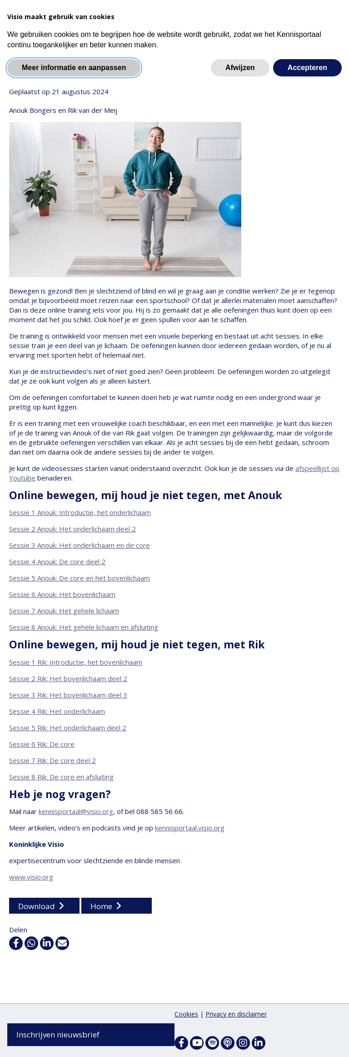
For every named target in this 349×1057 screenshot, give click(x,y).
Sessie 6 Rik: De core (42, 744)
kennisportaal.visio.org (189, 828)
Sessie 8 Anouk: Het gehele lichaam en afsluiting (83, 627)
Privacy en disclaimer (236, 1014)
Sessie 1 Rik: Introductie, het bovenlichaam (75, 662)
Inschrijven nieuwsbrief (58, 1034)
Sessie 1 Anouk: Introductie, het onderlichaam (80, 513)
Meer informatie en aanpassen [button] (74, 67)
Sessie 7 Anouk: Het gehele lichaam (64, 611)
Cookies (186, 1014)
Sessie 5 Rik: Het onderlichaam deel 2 (67, 728)
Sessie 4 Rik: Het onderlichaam (57, 711)
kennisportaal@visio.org (76, 811)
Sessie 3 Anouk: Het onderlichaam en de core (79, 546)
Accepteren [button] (307, 67)
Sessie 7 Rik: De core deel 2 (52, 760)
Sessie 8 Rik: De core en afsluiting (61, 777)
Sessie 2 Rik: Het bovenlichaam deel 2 (68, 678)
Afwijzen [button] (240, 67)
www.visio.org (31, 877)
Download (36, 906)
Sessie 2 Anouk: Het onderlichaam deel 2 (72, 529)
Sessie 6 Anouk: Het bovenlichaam (62, 595)
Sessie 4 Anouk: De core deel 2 (57, 562)
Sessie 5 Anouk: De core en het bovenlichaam (79, 578)
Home (101, 906)
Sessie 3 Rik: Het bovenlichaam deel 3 (68, 695)
